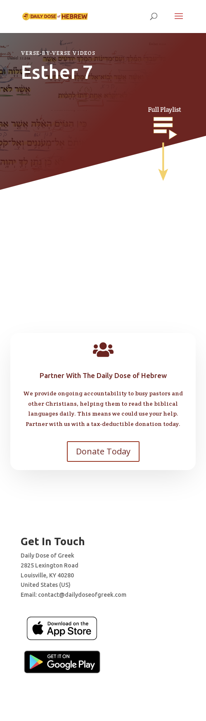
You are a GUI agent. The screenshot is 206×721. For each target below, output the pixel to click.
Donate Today (103, 451)
